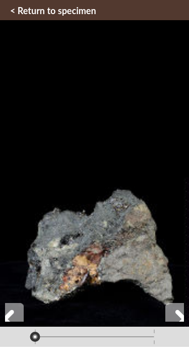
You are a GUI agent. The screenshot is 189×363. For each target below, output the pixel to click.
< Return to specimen (53, 10)
